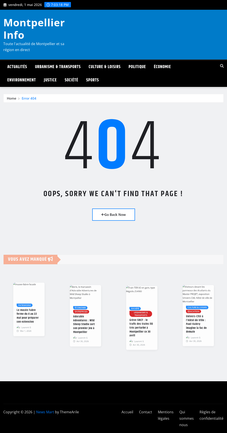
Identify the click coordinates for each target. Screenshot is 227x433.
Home (11, 100)
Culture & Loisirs (105, 67)
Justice (50, 80)
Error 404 (29, 100)
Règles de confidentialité (211, 415)
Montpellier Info (34, 28)
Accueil (127, 412)
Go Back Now (114, 214)
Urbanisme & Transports (58, 67)
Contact (145, 412)
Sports (92, 80)
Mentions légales (166, 415)
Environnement (21, 80)
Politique (137, 67)
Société (71, 80)
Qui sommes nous (186, 418)
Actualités (17, 67)
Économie (162, 67)
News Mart (45, 412)
